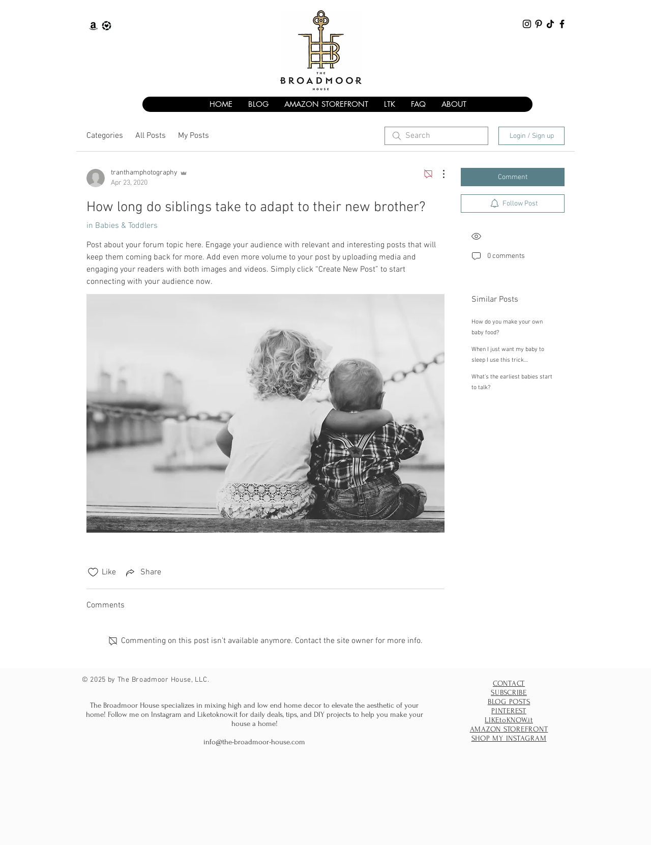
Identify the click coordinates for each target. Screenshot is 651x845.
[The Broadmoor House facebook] (562, 24)
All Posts (150, 136)
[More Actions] (438, 174)
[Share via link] (142, 572)
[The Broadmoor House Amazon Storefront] (93, 25)
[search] (436, 136)
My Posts (193, 136)
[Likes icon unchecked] (93, 572)
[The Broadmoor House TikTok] (550, 24)
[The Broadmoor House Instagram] (526, 24)
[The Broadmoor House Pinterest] (538, 24)
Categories (104, 136)
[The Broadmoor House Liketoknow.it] (106, 25)
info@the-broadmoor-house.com (254, 742)
